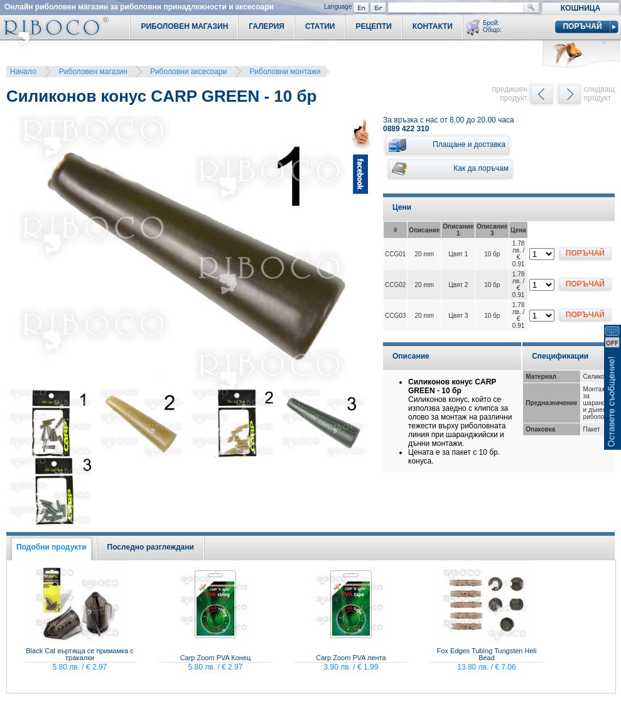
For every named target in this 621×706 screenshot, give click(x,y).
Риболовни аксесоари (188, 71)
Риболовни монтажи (284, 71)
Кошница (580, 8)
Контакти (433, 26)
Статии (320, 26)
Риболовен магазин (93, 71)
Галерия (266, 26)
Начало (23, 71)
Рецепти (373, 26)
